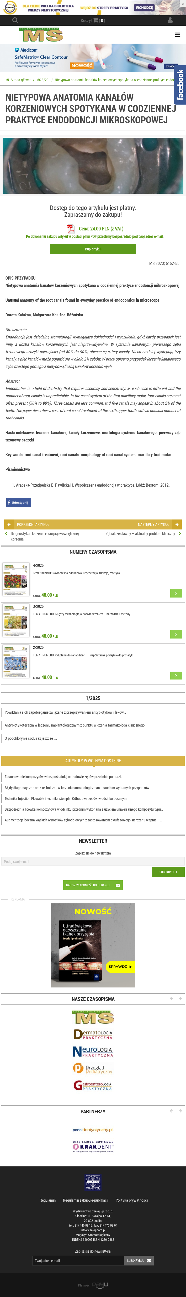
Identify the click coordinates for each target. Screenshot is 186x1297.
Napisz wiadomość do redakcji (94, 885)
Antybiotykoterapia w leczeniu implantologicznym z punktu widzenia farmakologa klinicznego (75, 725)
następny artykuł (158, 524)
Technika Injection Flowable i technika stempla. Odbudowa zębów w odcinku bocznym (65, 798)
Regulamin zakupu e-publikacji (85, 1200)
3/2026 (38, 606)
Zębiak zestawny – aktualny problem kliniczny (140, 533)
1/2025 (93, 698)
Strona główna (18, 79)
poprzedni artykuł (28, 524)
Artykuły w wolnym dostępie (93, 761)
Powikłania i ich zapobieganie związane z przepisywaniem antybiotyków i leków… (65, 712)
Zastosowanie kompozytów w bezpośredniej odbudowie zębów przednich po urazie (63, 776)
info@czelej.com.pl (93, 1230)
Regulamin (48, 1200)
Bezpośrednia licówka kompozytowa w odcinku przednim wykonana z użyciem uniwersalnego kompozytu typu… (84, 809)
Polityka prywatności (132, 1200)
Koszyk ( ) (93, 20)
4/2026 (38, 565)
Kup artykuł (93, 248)
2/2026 (38, 647)
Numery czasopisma (93, 551)
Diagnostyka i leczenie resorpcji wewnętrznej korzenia (45, 536)
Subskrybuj (168, 872)
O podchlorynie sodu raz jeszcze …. (31, 738)
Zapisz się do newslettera (93, 853)
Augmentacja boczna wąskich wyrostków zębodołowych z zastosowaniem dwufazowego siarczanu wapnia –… (83, 819)
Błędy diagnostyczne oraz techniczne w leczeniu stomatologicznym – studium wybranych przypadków (77, 787)
